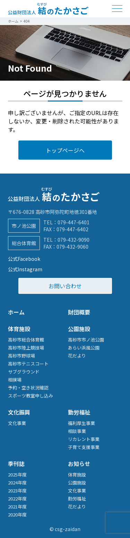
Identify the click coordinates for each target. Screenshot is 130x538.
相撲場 (14, 379)
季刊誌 (16, 463)
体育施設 (19, 328)
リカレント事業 (83, 439)
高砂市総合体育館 (26, 339)
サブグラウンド (24, 371)
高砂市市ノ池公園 (86, 339)
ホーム (16, 312)
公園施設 (79, 328)
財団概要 (79, 312)
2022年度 (17, 498)
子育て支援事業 (83, 447)
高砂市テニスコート (28, 363)
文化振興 (19, 412)
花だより (77, 355)
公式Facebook (24, 258)
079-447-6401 (73, 222)
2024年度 (17, 482)
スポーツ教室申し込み (30, 395)
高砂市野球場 (21, 355)
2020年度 (17, 514)
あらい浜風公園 (83, 347)
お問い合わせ (65, 286)
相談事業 (77, 431)
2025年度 (17, 474)
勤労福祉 (79, 412)
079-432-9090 (73, 239)
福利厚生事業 (81, 423)
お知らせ (79, 463)
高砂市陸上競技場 (26, 347)
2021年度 (17, 506)
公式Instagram (25, 269)
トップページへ (65, 150)
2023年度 (17, 490)
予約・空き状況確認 (28, 387)
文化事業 (17, 423)
